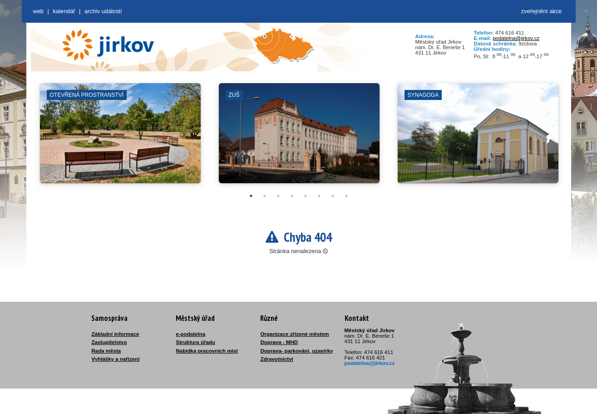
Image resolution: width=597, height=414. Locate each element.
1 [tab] (251, 195)
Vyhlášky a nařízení (116, 359)
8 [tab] (346, 195)
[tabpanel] (120, 137)
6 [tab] (319, 195)
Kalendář (64, 11)
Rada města (106, 351)
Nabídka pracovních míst (207, 351)
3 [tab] (278, 195)
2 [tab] (264, 195)
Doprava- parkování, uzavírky (297, 351)
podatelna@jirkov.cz (516, 38)
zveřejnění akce (541, 11)
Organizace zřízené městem (295, 334)
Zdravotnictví (277, 359)
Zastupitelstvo (109, 342)
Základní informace (115, 334)
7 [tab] (332, 195)
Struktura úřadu (195, 342)
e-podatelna (191, 334)
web (38, 11)
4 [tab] (291, 195)
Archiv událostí (103, 11)
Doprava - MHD (279, 342)
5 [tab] (305, 195)
